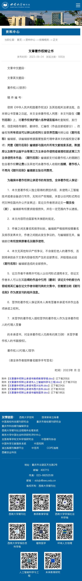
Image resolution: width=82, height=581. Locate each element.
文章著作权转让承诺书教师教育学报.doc (31, 378)
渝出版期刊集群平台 (13, 448)
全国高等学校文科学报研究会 (17, 439)
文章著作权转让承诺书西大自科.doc (28, 389)
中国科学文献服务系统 (14, 443)
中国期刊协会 (48, 439)
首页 (19, 40)
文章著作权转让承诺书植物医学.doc (28, 392)
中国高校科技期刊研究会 (15, 421)
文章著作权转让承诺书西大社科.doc (28, 385)
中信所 (35, 448)
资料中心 (30, 40)
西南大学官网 (26, 417)
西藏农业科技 (9, 452)
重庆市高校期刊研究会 (48, 421)
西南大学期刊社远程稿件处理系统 (20, 430)
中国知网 (39, 443)
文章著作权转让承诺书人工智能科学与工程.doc (35, 382)
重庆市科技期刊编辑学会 (15, 426)
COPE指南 (52, 448)
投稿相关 (44, 40)
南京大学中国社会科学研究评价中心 (21, 435)
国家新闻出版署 (50, 417)
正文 (55, 40)
